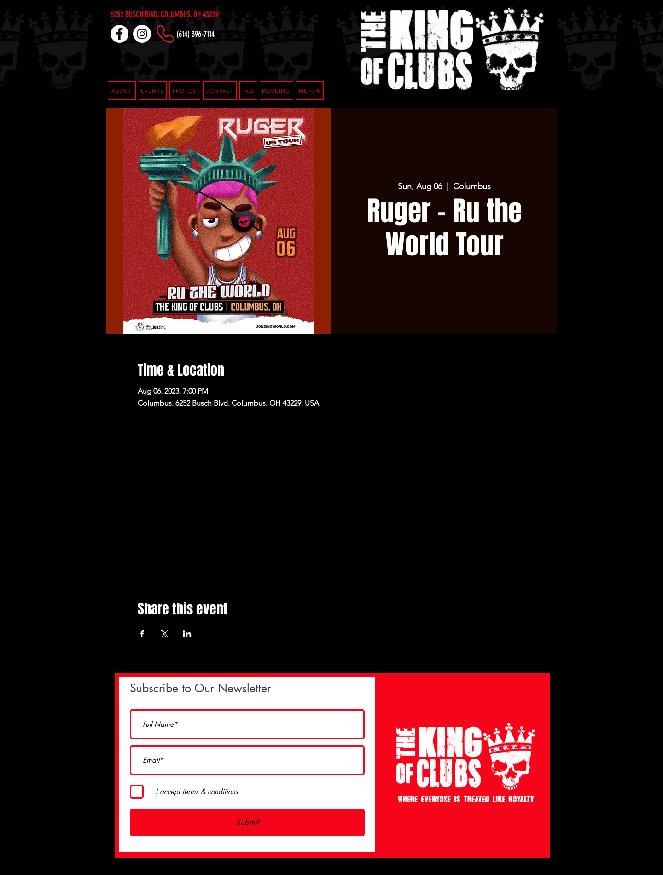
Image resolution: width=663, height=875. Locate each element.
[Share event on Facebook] (142, 633)
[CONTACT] (220, 90)
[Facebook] (119, 34)
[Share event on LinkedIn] (187, 633)
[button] (248, 90)
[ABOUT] (122, 90)
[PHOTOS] (184, 90)
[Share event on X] (164, 633)
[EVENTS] (153, 90)
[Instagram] (142, 34)
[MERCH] (310, 90)
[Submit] (247, 822)
